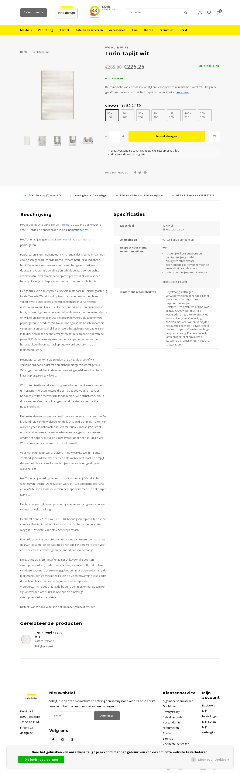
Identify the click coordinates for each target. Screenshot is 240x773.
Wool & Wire (117, 48)
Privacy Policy (171, 712)
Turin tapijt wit (40, 52)
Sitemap (168, 739)
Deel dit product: (118, 173)
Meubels (26, 31)
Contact (167, 734)
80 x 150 (109, 115)
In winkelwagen (166, 137)
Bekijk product (44, 646)
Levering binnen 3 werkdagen (88, 196)
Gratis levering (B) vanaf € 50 (42, 196)
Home (23, 52)
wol (170, 226)
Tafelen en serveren (89, 31)
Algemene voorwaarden (178, 701)
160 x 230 (188, 115)
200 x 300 (203, 115)
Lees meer (182, 93)
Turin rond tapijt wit (48, 635)
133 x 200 (172, 115)
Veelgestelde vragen (176, 744)
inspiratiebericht (78, 230)
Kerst (183, 31)
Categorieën (34, 12)
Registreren (209, 706)
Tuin (134, 31)
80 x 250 (140, 115)
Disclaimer (169, 707)
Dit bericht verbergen (41, 759)
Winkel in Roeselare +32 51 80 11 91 (194, 196)
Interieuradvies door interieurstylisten (140, 196)
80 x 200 (125, 115)
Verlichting (45, 31)
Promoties (166, 31)
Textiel (64, 31)
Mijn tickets (209, 722)
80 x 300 (156, 115)
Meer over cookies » (213, 759)
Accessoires (117, 31)
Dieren (148, 31)
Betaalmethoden (173, 717)
